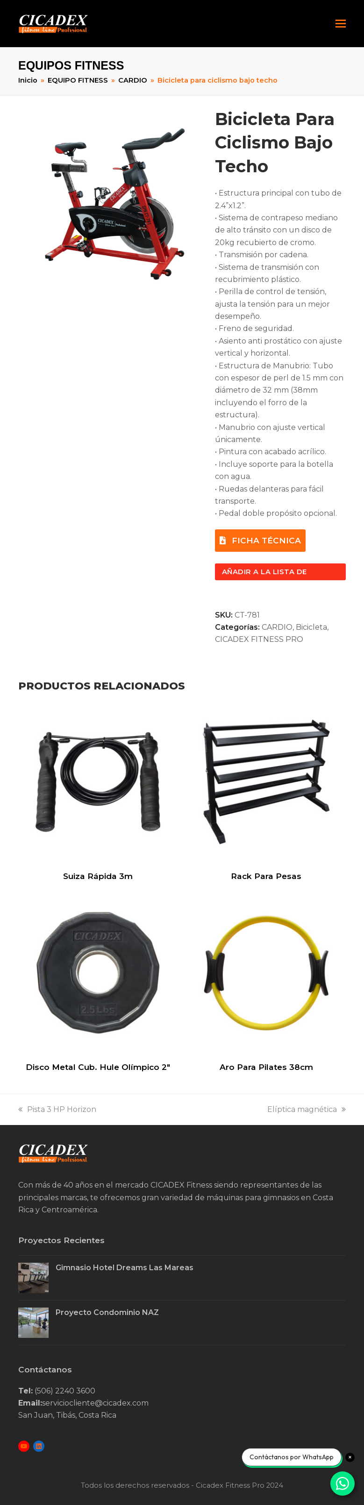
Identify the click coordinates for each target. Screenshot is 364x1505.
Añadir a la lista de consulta (264, 574)
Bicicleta (311, 627)
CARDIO (277, 627)
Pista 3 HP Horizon (57, 1109)
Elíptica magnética (306, 1109)
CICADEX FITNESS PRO (259, 639)
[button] (340, 24)
